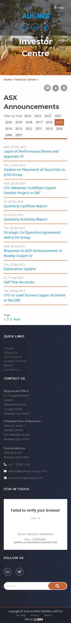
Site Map (20, 615)
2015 (59, 122)
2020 (8, 122)
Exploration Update (20, 269)
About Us (10, 352)
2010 (49, 129)
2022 (47, 116)
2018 (28, 122)
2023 (37, 116)
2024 (27, 116)
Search (48, 615)
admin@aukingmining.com (27, 471)
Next (16, 319)
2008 (8, 135)
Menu (59, 7)
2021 (58, 116)
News (8, 365)
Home (8, 348)
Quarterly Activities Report (25, 219)
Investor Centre (15, 361)
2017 (39, 122)
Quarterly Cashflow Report (25, 206)
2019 (18, 122)
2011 (39, 129)
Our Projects (13, 357)
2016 (49, 122)
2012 (28, 129)
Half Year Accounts (19, 282)
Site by (34, 619)
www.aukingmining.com (25, 478)
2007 (18, 135)
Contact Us (12, 369)
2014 (8, 129)
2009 (59, 129)
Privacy (35, 615)
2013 (18, 129)
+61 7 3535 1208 (19, 464)
